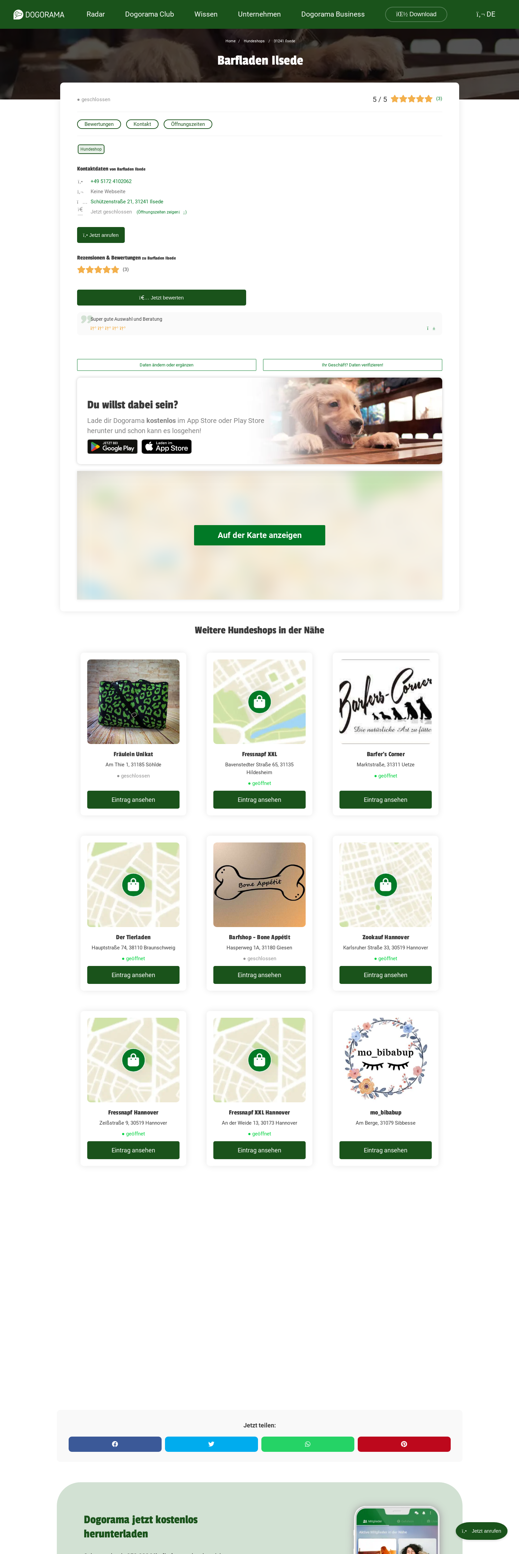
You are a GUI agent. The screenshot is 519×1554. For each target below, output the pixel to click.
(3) (439, 98)
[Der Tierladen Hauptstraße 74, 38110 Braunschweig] (133, 913)
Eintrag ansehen (133, 799)
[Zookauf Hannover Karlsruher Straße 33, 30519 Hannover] (386, 913)
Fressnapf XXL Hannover (259, 1112)
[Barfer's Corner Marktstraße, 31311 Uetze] (386, 734)
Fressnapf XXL (259, 754)
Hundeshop (91, 149)
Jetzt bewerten (161, 297)
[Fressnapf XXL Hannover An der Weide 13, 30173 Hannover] (259, 1088)
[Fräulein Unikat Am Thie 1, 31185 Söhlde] (133, 734)
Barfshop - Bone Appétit (259, 937)
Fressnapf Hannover (133, 1112)
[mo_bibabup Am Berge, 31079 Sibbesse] (386, 1088)
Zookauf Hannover (385, 937)
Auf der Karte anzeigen (260, 535)
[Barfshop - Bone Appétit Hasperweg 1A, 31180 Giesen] (259, 913)
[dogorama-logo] (39, 14)
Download (416, 14)
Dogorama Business (333, 14)
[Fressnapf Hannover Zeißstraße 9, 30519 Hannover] (133, 1088)
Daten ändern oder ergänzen (166, 364)
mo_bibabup (385, 1112)
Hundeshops (254, 41)
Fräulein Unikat (133, 754)
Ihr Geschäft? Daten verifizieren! (352, 364)
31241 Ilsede (284, 41)
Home (231, 41)
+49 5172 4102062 (111, 181)
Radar (96, 14)
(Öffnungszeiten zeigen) (162, 212)
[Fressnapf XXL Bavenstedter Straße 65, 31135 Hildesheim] (259, 734)
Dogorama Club (149, 14)
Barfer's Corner (386, 754)
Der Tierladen (133, 937)
